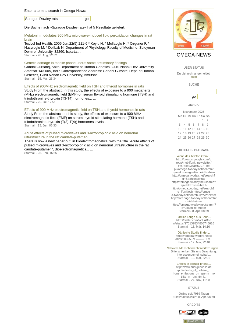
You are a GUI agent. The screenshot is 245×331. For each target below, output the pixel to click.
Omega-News (194, 55)
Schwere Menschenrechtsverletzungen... (194, 248)
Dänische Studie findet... (194, 232)
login (194, 76)
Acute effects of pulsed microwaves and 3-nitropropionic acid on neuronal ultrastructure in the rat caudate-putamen (81, 135)
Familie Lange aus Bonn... (194, 217)
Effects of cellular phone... (194, 263)
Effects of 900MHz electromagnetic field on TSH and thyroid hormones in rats (84, 86)
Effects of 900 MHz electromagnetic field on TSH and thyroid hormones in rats (84, 110)
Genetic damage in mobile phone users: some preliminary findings (75, 63)
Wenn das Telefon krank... (194, 156)
